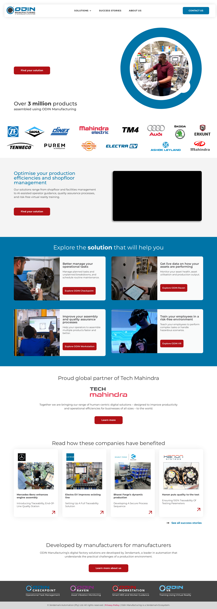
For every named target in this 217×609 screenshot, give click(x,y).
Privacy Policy (112, 605)
